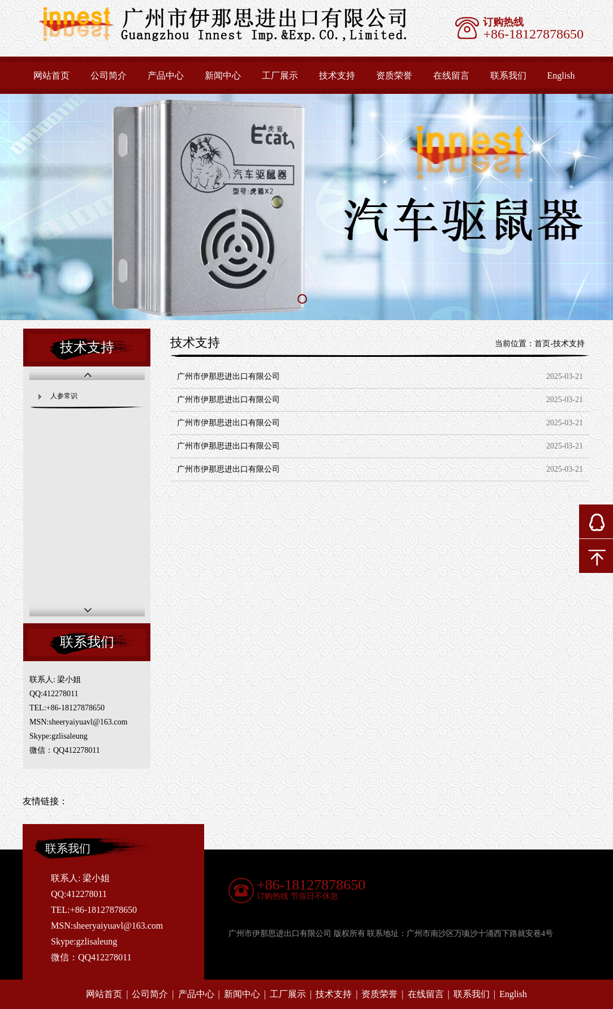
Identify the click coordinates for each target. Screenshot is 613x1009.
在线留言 (451, 75)
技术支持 (337, 75)
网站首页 (51, 75)
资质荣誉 (394, 75)
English (513, 994)
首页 (542, 343)
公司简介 (108, 75)
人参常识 (63, 396)
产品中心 (166, 75)
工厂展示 (280, 75)
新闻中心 (223, 75)
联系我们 (508, 75)
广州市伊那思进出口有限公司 (228, 376)
